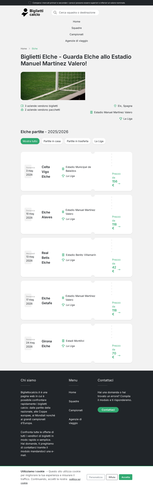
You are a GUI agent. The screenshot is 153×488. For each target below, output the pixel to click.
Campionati (76, 34)
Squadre (77, 28)
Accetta (126, 477)
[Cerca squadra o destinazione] (78, 12)
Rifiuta (112, 477)
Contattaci (108, 409)
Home (76, 21)
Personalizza (95, 477)
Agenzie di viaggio (76, 40)
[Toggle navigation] (130, 12)
